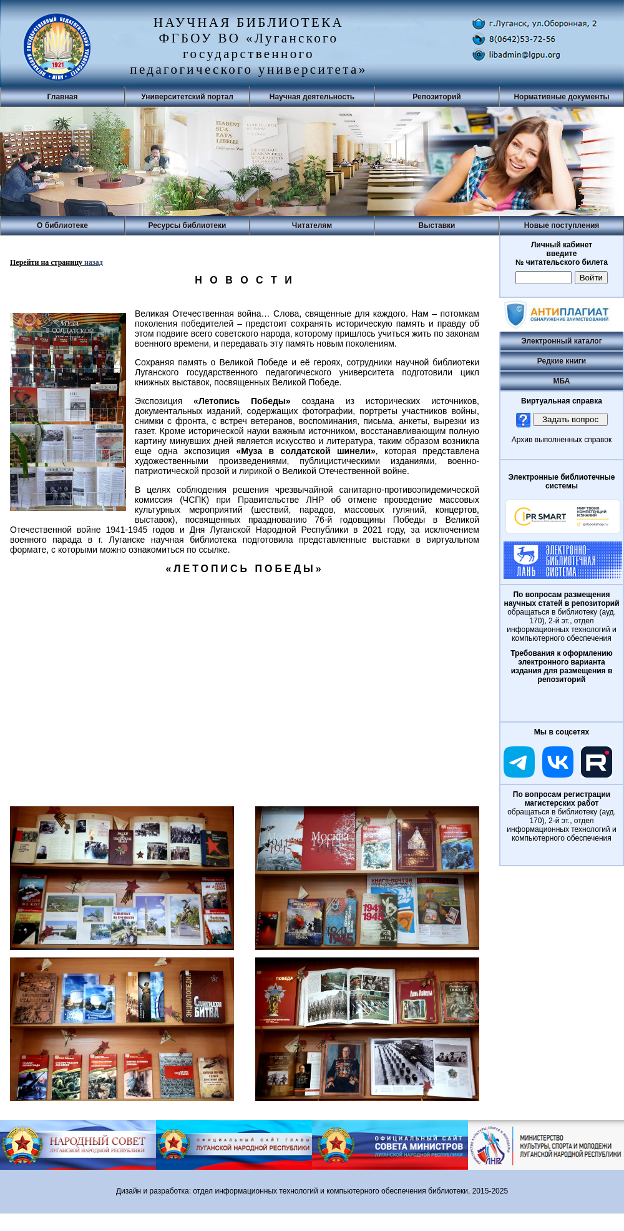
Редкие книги (561, 361)
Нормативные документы (561, 96)
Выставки (437, 225)
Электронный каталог (561, 341)
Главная (62, 96)
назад (93, 262)
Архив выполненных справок (562, 439)
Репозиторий (436, 96)
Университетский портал (187, 96)
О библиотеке (62, 225)
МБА (561, 381)
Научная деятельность (312, 96)
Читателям (312, 225)
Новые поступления (562, 225)
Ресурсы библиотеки (188, 225)
